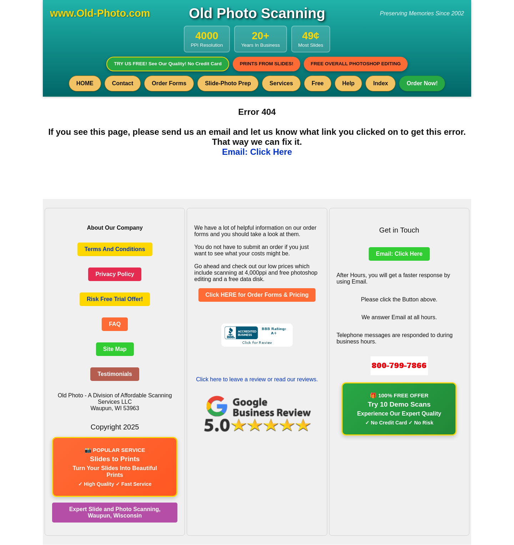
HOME (85, 83)
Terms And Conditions (115, 249)
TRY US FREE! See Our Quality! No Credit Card (167, 64)
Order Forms (169, 83)
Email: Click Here (257, 152)
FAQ (115, 324)
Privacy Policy (114, 274)
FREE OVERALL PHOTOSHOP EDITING (356, 64)
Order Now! (422, 83)
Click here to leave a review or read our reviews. (257, 380)
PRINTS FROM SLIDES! (266, 64)
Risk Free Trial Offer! (115, 299)
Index (380, 83)
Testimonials (114, 374)
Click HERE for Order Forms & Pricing (257, 295)
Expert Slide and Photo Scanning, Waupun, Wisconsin (115, 512)
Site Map (115, 349)
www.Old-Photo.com (100, 13)
